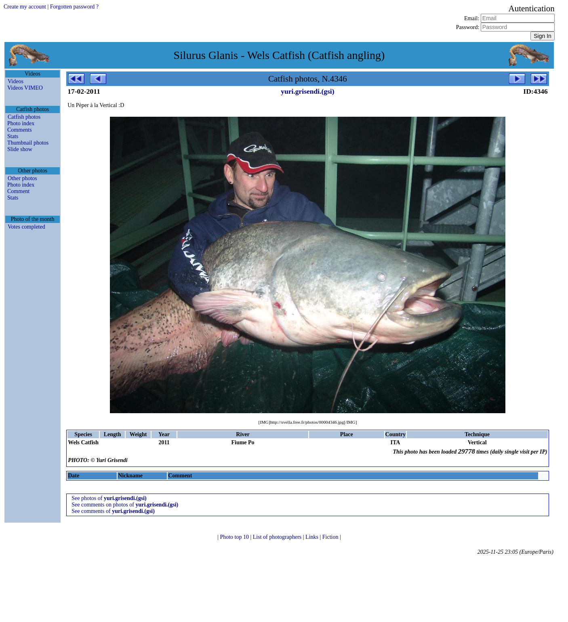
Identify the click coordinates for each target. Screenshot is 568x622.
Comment (18, 191)
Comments (19, 130)
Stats (12, 136)
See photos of (109, 498)
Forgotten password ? (74, 7)
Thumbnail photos (27, 143)
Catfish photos (24, 117)
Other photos (22, 178)
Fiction (331, 537)
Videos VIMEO (25, 88)
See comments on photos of (125, 505)
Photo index (20, 123)
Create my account (25, 7)
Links (312, 537)
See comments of (113, 511)
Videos (15, 81)
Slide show (19, 149)
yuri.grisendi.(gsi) (307, 91)
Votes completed (26, 227)
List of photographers (278, 537)
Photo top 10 (235, 537)
